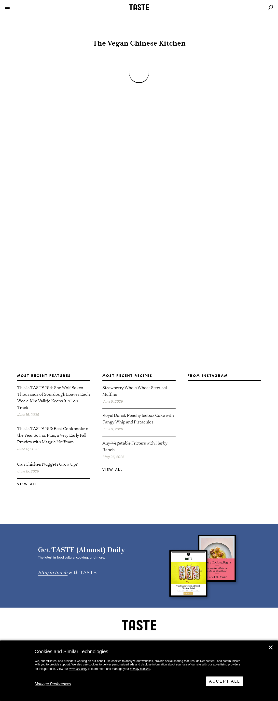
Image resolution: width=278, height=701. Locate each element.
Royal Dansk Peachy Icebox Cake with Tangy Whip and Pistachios (138, 418)
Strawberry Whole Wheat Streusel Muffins (134, 390)
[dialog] (139, 671)
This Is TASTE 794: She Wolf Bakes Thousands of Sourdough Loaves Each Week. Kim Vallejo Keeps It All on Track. (53, 397)
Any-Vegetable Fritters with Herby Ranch (134, 446)
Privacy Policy (78, 669)
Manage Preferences (53, 684)
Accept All (224, 681)
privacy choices (140, 669)
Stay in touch (53, 572)
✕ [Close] (271, 647)
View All (27, 484)
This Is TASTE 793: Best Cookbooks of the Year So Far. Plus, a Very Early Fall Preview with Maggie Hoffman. (53, 435)
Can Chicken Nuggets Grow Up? (47, 464)
